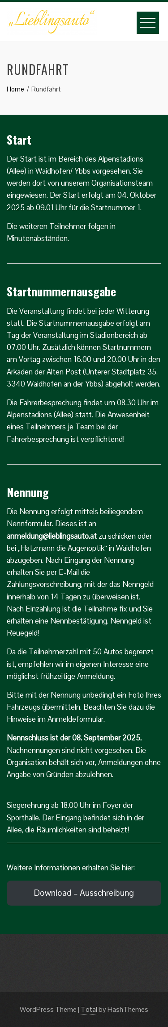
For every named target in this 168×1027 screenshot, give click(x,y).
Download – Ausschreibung (84, 892)
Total (89, 1009)
